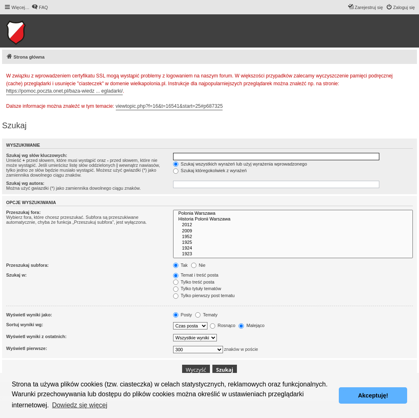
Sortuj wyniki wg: (24, 324)
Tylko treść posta (193, 281)
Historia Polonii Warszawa (293, 219)
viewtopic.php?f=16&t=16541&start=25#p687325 (169, 106)
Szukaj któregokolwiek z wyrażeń (210, 170)
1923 (293, 254)
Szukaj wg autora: (25, 183)
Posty (182, 314)
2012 (293, 225)
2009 (293, 231)
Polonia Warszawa (293, 213)
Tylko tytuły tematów (197, 288)
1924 (293, 248)
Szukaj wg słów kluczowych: (36, 155)
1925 (293, 242)
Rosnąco (222, 325)
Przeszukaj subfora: (27, 265)
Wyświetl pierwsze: (26, 348)
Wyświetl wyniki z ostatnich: (36, 336)
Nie (198, 265)
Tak (180, 265)
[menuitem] (40, 7)
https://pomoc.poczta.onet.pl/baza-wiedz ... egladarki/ (64, 91)
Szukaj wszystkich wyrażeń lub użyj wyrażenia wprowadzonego (240, 163)
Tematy (206, 314)
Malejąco (251, 325)
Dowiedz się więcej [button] (79, 405)
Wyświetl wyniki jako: (29, 314)
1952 (293, 237)
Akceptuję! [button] (373, 395)
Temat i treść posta (196, 275)
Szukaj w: (16, 275)
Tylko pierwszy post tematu (204, 295)
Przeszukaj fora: (23, 212)
